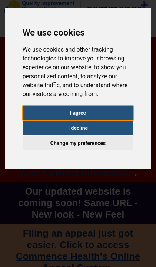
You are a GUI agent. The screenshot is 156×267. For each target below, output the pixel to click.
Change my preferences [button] (78, 143)
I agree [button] (78, 113)
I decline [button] (78, 128)
